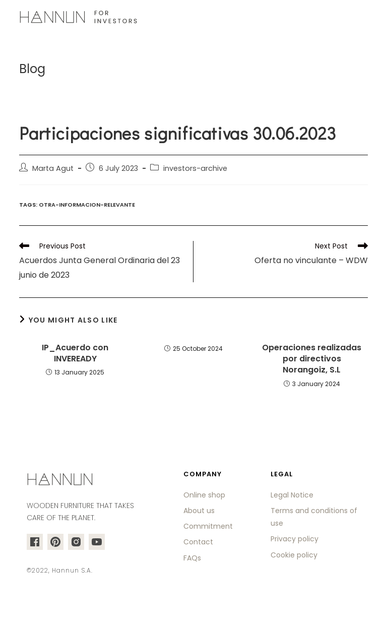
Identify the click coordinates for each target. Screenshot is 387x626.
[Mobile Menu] (362, 17)
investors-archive (195, 168)
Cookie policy (294, 555)
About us (199, 511)
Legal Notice (292, 495)
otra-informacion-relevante (87, 205)
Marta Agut (53, 168)
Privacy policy (294, 539)
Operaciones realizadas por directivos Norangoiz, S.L (311, 359)
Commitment (208, 526)
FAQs (192, 558)
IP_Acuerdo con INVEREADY (75, 353)
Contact (198, 542)
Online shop (204, 495)
